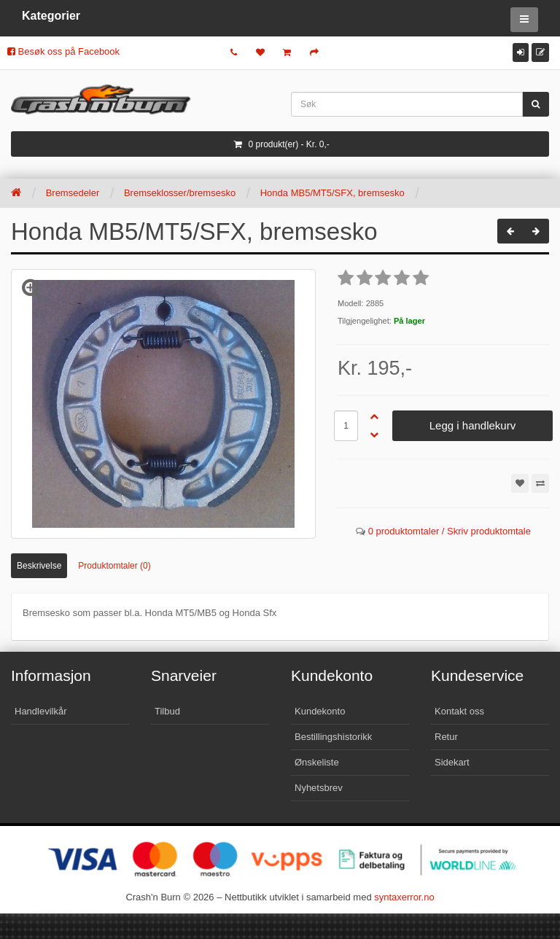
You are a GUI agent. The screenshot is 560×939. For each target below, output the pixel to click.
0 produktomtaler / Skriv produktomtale (449, 531)
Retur (446, 736)
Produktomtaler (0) (114, 566)
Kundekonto (320, 711)
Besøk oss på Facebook (63, 51)
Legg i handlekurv (472, 425)
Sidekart (452, 762)
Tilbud (167, 711)
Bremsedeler (73, 192)
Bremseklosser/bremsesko (180, 192)
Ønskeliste (317, 762)
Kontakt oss (459, 711)
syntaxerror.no (404, 897)
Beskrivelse (39, 566)
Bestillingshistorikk (333, 736)
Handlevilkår (41, 711)
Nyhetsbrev (319, 787)
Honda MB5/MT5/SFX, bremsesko (332, 192)
